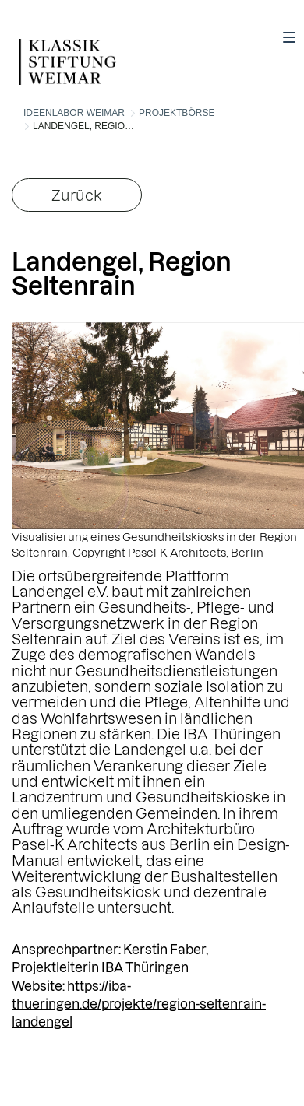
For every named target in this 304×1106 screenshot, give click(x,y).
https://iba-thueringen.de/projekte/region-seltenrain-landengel (139, 1004)
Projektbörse (176, 112)
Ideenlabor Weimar (74, 112)
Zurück (76, 194)
